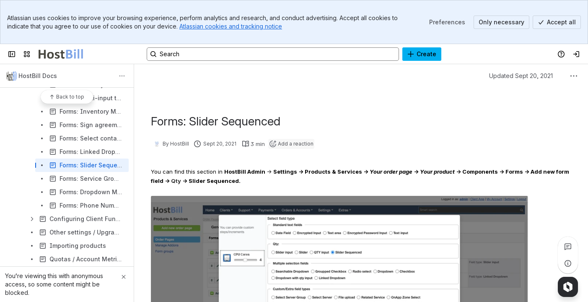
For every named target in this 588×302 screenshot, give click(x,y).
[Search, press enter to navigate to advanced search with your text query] (273, 54)
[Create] (421, 54)
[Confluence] (61, 54)
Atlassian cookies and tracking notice (230, 26)
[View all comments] (568, 246)
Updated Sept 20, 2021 (521, 75)
